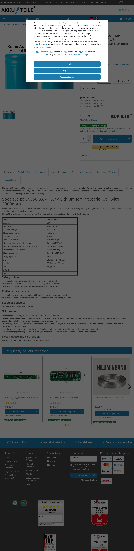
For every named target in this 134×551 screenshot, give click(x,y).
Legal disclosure (40, 44)
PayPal (53, 54)
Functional (67, 54)
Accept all (67, 64)
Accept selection (67, 77)
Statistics (58, 51)
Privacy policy (45, 46)
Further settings (81, 54)
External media (89, 51)
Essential (44, 51)
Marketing (72, 51)
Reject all (67, 70)
